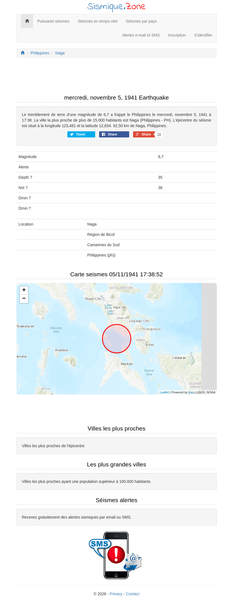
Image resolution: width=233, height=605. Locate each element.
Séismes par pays (141, 21)
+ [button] (24, 290)
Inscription (177, 35)
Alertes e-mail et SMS (141, 35)
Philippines (39, 53)
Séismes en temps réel (97, 21)
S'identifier (203, 35)
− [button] (24, 299)
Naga (60, 53)
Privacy (116, 594)
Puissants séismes (53, 21)
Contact (132, 594)
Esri (191, 392)
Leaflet (164, 392)
